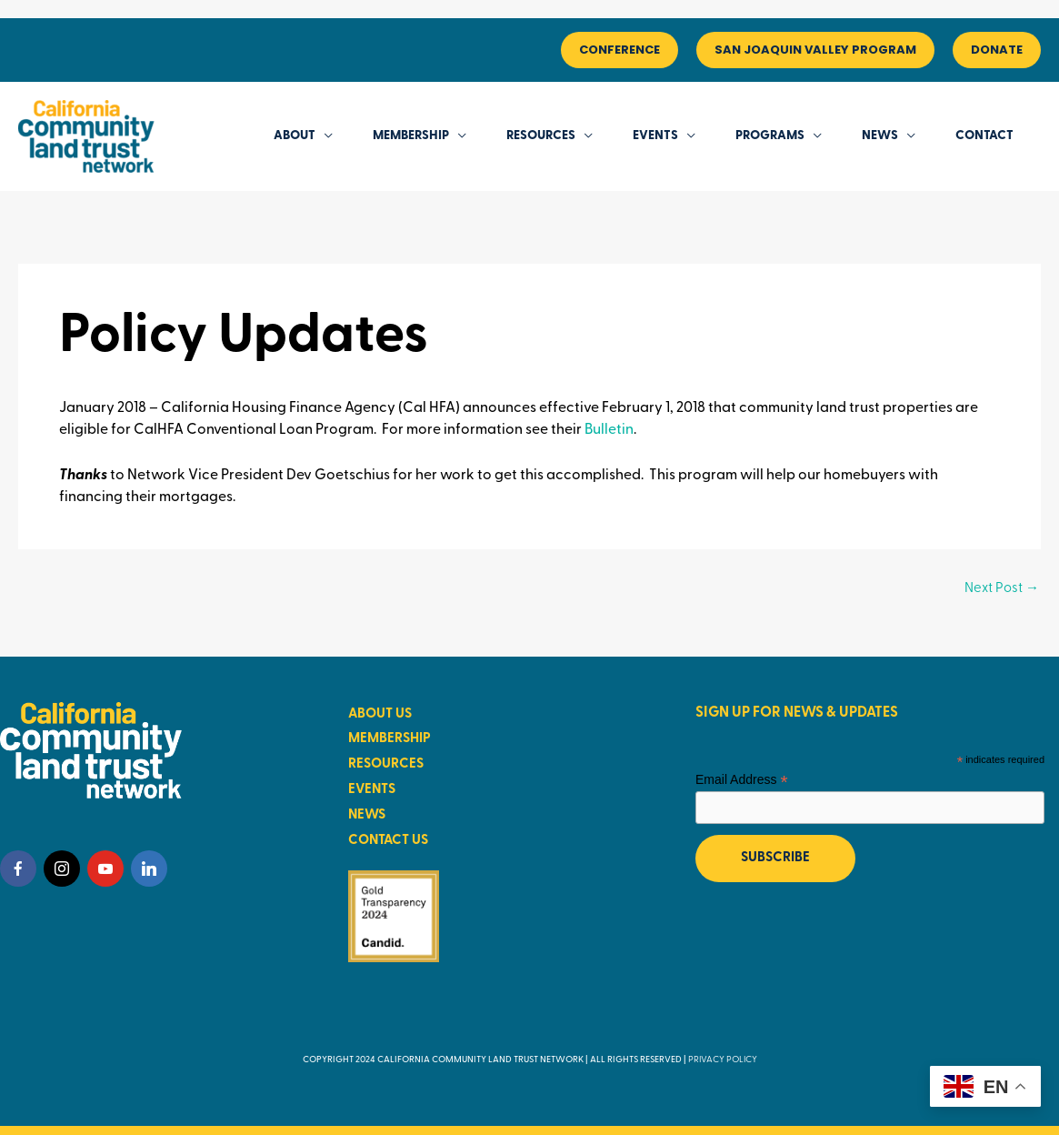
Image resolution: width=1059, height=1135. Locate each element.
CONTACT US (388, 841)
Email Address (741, 779)
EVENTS (371, 790)
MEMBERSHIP (389, 739)
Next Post (1001, 589)
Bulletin (609, 430)
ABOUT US (380, 714)
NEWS (366, 815)
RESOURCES (386, 764)
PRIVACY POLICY (722, 1060)
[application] (324, 136)
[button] (619, 50)
